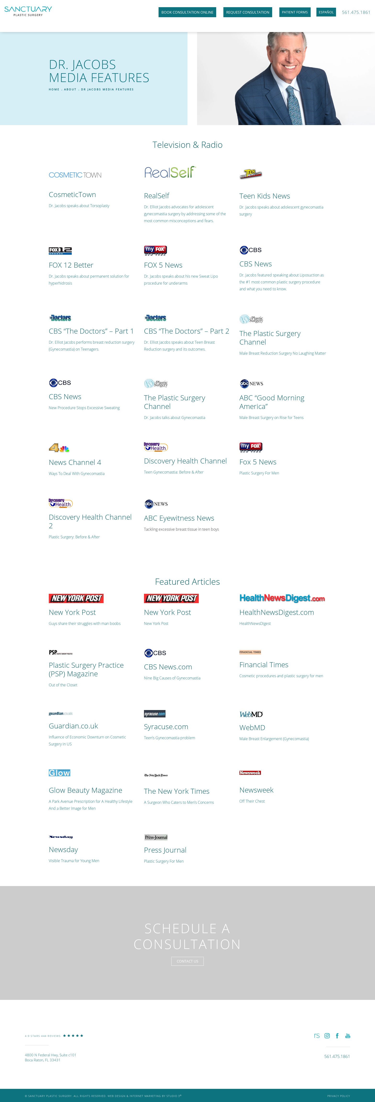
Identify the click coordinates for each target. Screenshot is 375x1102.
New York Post (156, 623)
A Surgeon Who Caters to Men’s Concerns (179, 802)
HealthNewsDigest (255, 623)
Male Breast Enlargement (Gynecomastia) (274, 738)
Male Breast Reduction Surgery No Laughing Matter (282, 353)
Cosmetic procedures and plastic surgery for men (281, 675)
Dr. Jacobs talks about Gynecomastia (174, 417)
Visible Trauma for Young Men (74, 860)
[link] (54, 1043)
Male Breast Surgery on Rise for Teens (271, 417)
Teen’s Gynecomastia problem (169, 737)
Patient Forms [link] (289, 12)
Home (54, 89)
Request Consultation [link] (241, 12)
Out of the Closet (63, 684)
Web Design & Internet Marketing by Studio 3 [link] (145, 1100)
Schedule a (187, 937)
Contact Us (187, 964)
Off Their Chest (252, 801)
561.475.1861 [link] (356, 13)
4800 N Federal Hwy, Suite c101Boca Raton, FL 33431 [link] (51, 1061)
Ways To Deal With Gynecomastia (77, 473)
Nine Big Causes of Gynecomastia (172, 677)
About (70, 89)
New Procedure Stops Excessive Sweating (84, 407)
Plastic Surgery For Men (259, 472)
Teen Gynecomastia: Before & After (174, 471)
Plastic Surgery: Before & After (74, 536)
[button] (316, 1039)
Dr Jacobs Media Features (107, 89)
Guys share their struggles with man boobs (85, 623)
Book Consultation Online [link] (181, 12)
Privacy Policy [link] (338, 1100)
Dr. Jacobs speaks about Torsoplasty (79, 205)
